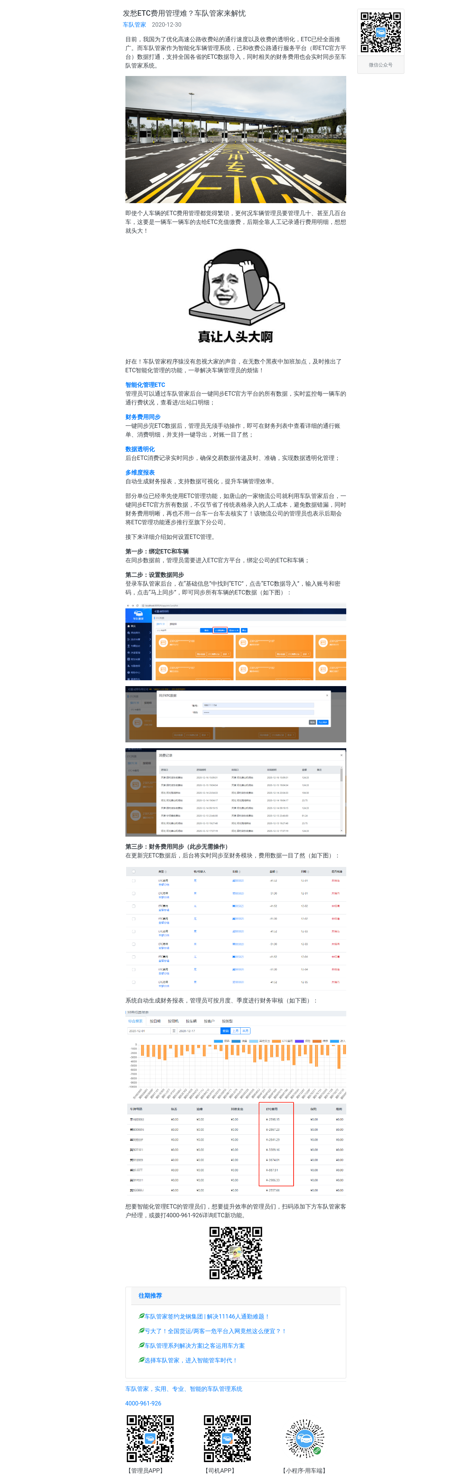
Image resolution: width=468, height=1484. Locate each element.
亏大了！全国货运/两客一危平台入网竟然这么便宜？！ (215, 1331)
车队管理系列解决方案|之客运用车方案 (194, 1345)
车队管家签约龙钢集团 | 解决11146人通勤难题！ (207, 1316)
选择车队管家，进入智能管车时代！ (191, 1360)
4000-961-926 (143, 1403)
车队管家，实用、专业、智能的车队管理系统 (183, 1388)
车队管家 (134, 24)
